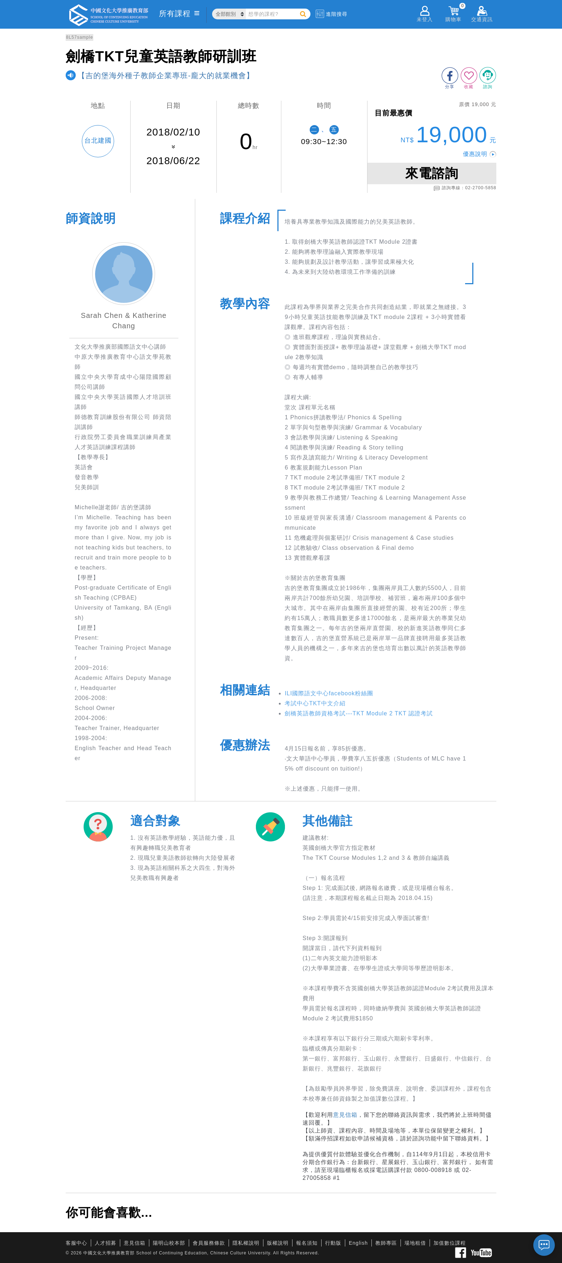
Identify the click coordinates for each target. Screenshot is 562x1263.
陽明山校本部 (169, 1243)
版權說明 (278, 1243)
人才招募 (105, 1243)
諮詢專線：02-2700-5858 (465, 188)
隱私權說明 (246, 1243)
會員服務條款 (209, 1243)
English (358, 1243)
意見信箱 (345, 1115)
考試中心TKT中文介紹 (315, 703)
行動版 (333, 1243)
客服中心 (76, 1243)
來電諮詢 (431, 173)
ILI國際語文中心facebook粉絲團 (329, 693)
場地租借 (415, 1243)
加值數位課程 (450, 1243)
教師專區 (386, 1243)
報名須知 (307, 1243)
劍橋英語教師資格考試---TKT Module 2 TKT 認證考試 (359, 713)
